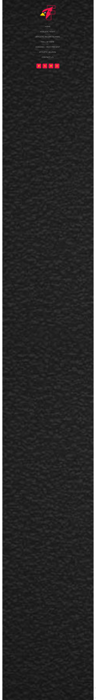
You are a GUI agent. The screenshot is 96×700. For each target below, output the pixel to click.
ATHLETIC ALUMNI (47, 52)
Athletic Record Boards (48, 37)
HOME (47, 26)
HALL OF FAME (47, 42)
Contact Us (47, 57)
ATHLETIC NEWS (47, 32)
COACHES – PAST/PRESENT (48, 47)
